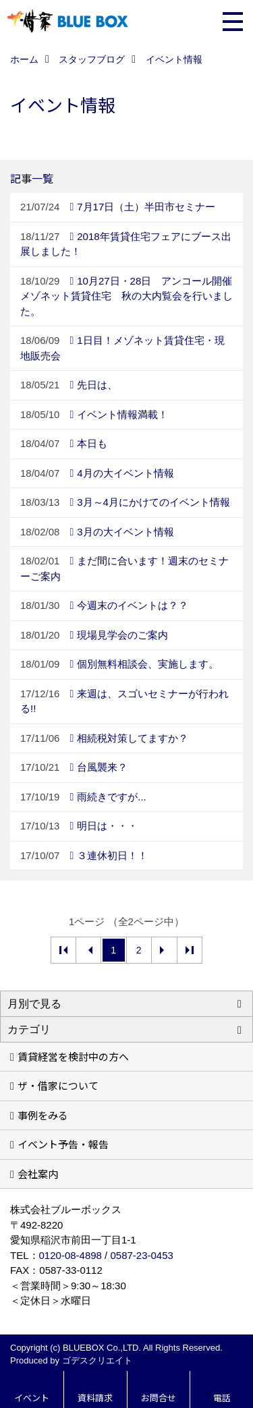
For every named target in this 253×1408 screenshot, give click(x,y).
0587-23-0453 (141, 1255)
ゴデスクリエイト (97, 1360)
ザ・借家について (58, 1085)
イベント (31, 1397)
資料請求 (95, 1397)
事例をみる (43, 1115)
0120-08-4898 (70, 1255)
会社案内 (38, 1174)
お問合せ (158, 1397)
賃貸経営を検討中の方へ (73, 1056)
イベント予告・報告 (63, 1144)
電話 (222, 1397)
